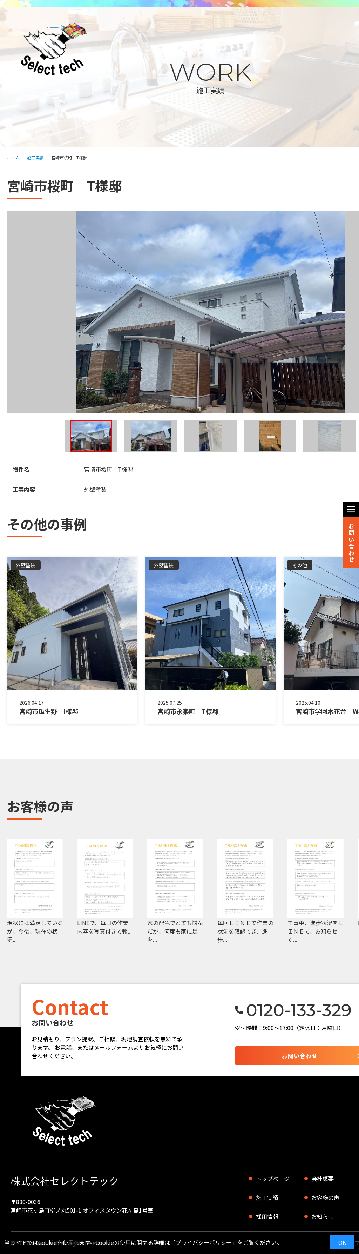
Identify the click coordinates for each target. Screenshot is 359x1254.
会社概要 (322, 1178)
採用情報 (267, 1216)
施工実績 (35, 157)
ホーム (13, 157)
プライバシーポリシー (204, 1242)
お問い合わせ (351, 543)
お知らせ (322, 1216)
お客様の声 (325, 1197)
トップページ (273, 1178)
